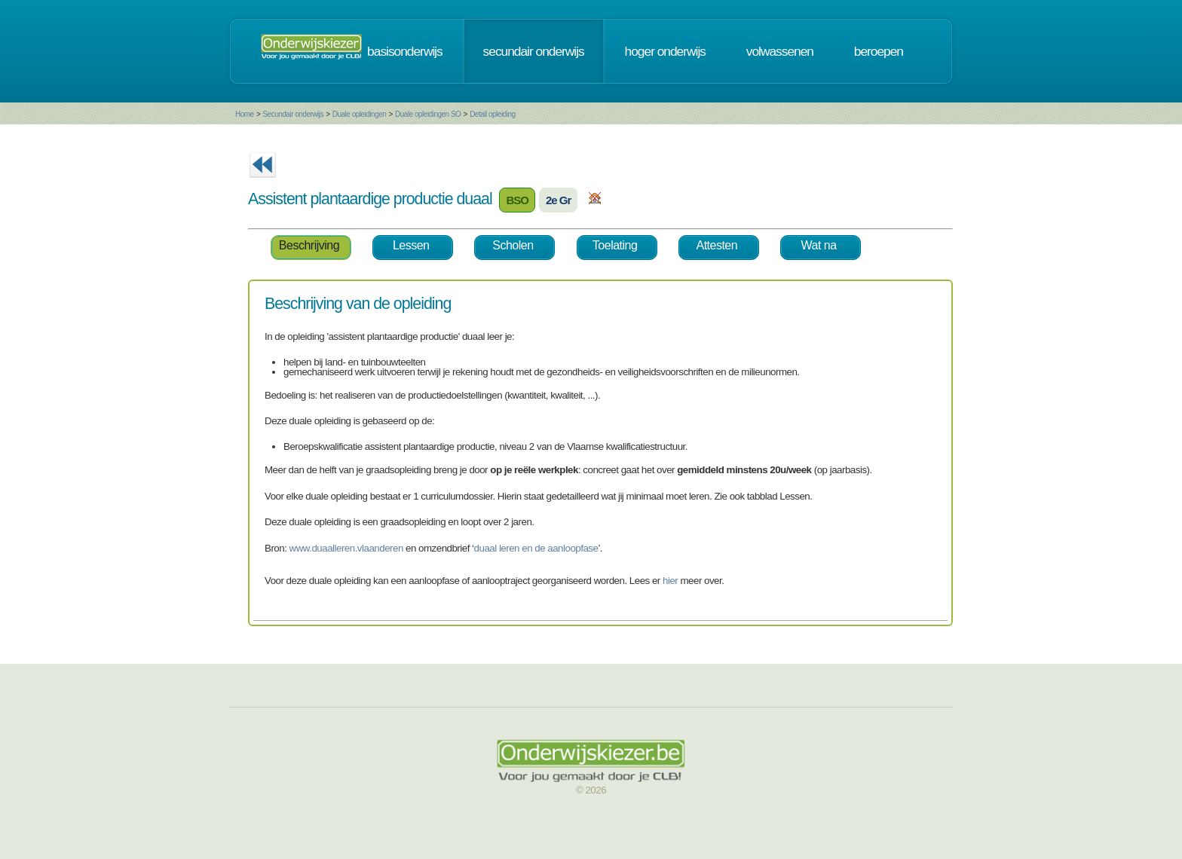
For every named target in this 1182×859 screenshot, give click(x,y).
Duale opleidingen (359, 114)
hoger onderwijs (665, 51)
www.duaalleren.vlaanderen (346, 548)
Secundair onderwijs (292, 114)
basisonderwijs (404, 51)
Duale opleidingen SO (428, 114)
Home (244, 114)
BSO (517, 200)
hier (670, 580)
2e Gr (558, 200)
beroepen (878, 51)
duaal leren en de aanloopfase (536, 548)
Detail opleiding (492, 114)
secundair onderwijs (533, 51)
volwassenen (779, 51)
